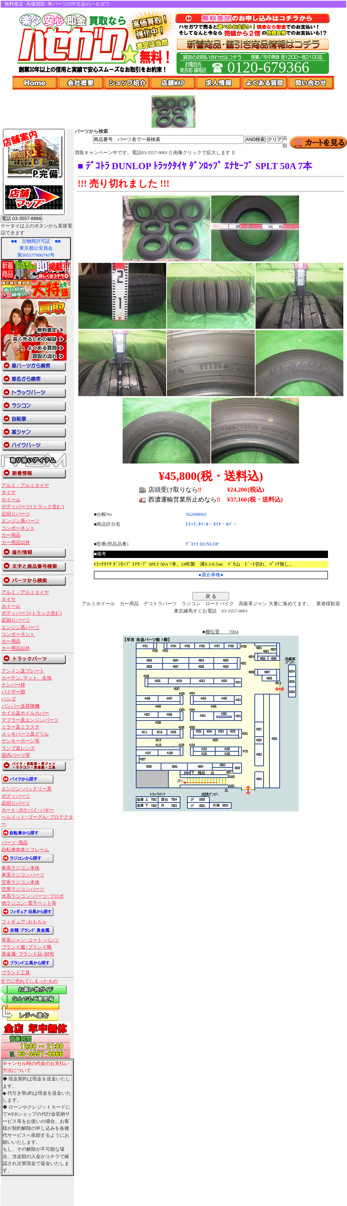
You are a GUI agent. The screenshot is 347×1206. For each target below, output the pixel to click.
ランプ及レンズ (18, 748)
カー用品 (10, 535)
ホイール (10, 499)
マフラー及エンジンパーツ (30, 720)
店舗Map (173, 83)
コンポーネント (18, 528)
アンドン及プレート (22, 671)
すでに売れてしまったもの (29, 981)
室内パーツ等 (15, 755)
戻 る (210, 596)
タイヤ (8, 492)
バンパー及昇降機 (20, 706)
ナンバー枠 (13, 685)
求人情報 (219, 83)
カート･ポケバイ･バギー (27, 810)
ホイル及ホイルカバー (25, 713)
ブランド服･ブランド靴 (26, 947)
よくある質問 (265, 83)
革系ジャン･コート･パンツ (30, 940)
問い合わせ (311, 83)
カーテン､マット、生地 (26, 678)
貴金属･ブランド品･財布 (27, 954)
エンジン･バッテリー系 (26, 789)
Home (35, 83)
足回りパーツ (15, 514)
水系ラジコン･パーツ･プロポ (32, 896)
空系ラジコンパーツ (22, 889)
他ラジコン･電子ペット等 (28, 903)
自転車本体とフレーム (25, 849)
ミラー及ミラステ (20, 727)
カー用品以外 (15, 542)
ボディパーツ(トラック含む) (32, 506)
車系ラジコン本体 (20, 868)
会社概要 (82, 83)
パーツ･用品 (14, 842)
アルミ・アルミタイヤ (25, 485)
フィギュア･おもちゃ (24, 921)
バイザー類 (13, 692)
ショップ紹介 (127, 83)
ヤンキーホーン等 (20, 741)
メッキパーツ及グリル (25, 734)
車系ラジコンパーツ (22, 875)
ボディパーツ (15, 796)
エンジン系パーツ (20, 521)
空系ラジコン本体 (20, 882)
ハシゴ (8, 698)
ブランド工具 (15, 972)
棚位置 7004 (222, 631)
